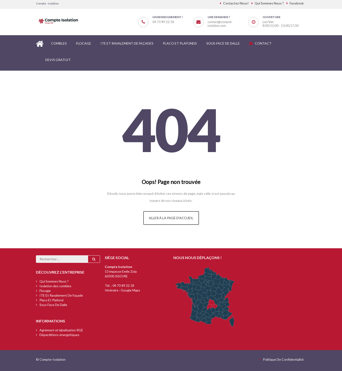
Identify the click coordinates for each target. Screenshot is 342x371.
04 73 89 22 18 (123, 285)
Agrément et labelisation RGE (61, 330)
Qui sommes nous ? (54, 281)
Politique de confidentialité (283, 359)
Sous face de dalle (53, 305)
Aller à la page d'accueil (171, 218)
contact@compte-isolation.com (220, 23)
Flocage (45, 291)
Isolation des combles (55, 286)
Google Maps (130, 290)
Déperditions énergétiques (59, 335)
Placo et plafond (51, 300)
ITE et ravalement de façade (61, 295)
